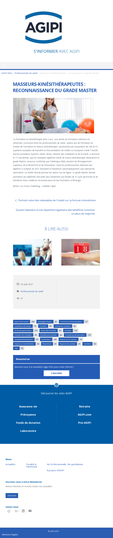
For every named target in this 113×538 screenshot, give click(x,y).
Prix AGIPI (84, 422)
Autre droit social (25, 321)
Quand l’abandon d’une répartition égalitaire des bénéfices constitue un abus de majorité (55, 211)
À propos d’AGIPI (55, 470)
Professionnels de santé (26, 73)
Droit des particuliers (27, 330)
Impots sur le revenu (71, 339)
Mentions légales (10, 534)
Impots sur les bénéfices (27, 344)
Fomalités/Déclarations (27, 339)
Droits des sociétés (51, 330)
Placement (50, 344)
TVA (19, 348)
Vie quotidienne (75, 464)
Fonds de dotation (28, 422)
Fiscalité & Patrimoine (31, 465)
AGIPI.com (84, 414)
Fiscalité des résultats (26, 335)
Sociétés (90, 344)
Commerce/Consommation (74, 321)
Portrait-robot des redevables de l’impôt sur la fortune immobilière (57, 200)
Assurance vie (28, 406)
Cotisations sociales (66, 326)
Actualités (10, 464)
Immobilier (49, 339)
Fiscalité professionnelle (78, 335)
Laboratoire (28, 431)
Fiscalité (71, 330)
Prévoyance (28, 414)
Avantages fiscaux (48, 321)
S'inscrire (12, 495)
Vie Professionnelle (56, 464)
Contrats (46, 326)
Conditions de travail (26, 326)
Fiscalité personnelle (51, 335)
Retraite (84, 406)
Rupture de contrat (71, 344)
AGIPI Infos (6, 73)
